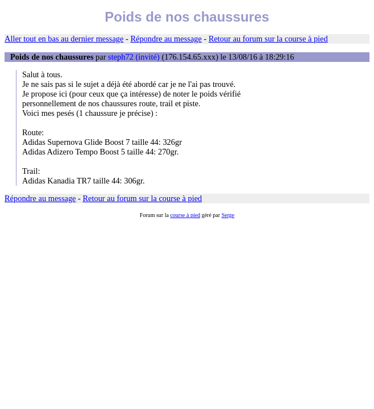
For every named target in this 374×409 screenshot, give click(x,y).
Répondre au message (165, 38)
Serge (228, 215)
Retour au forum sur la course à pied (268, 38)
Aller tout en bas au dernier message (64, 38)
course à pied (185, 215)
